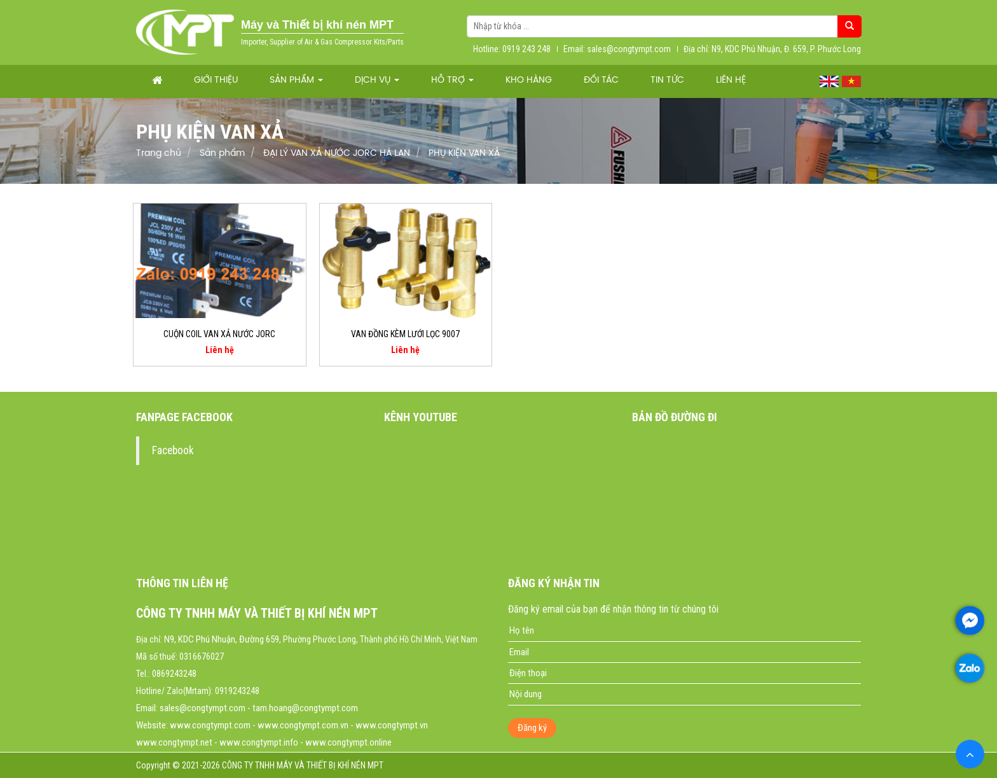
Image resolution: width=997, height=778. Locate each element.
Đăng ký (532, 727)
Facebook (173, 450)
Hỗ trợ (452, 80)
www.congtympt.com (210, 725)
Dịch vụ (377, 80)
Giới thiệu (216, 80)
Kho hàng (528, 80)
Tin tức (667, 80)
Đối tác (601, 80)
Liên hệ (731, 80)
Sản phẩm (296, 80)
